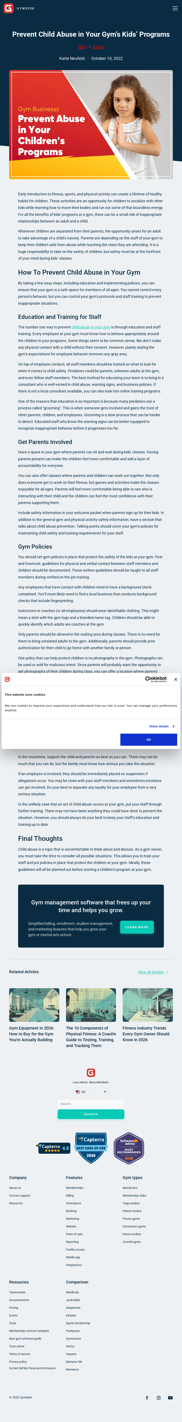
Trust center (17, 1346)
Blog (82, 46)
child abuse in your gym (91, 327)
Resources (16, 1203)
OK (148, 739)
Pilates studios (132, 1211)
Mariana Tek (74, 1361)
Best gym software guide (25, 1338)
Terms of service (19, 1354)
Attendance (73, 1203)
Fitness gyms (131, 1218)
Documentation (19, 1300)
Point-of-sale (74, 1234)
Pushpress (73, 1331)
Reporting (72, 1241)
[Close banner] (175, 679)
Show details (159, 726)
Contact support (19, 1195)
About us (15, 1187)
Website (71, 1226)
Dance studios (132, 1234)
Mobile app (73, 1257)
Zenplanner (73, 1307)
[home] (19, 8)
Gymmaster (73, 1338)
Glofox (70, 1346)
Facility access (75, 1249)
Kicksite (71, 1315)
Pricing (13, 1307)
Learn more (137, 927)
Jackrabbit (73, 1300)
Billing (70, 1195)
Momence (72, 1369)
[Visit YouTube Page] (170, 1397)
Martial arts (130, 1187)
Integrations (74, 1265)
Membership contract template (29, 1331)
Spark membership (78, 1323)
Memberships (75, 1187)
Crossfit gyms (132, 1241)
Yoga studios (131, 1203)
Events (13, 1315)
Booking (71, 1211)
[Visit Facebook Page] (147, 1397)
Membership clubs (134, 1195)
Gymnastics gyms (134, 1226)
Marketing (72, 1218)
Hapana (71, 1354)
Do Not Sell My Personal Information (32, 1368)
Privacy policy (18, 1361)
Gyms (98, 46)
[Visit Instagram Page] (158, 1397)
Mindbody (72, 1292)
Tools (12, 1323)
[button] (174, 8)
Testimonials (17, 1292)
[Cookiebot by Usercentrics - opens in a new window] (148, 679)
